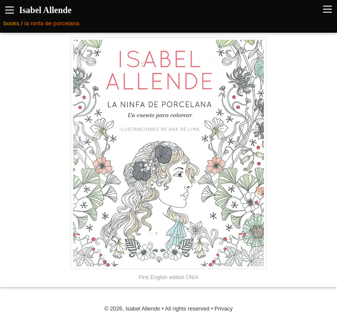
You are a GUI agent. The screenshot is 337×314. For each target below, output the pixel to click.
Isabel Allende (45, 10)
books (11, 23)
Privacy (223, 308)
